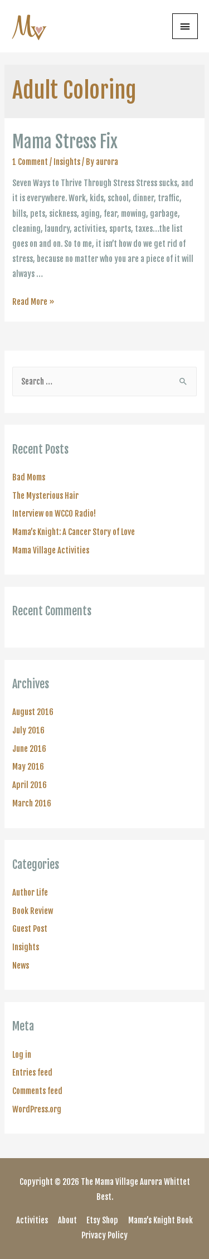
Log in (21, 1054)
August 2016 (33, 712)
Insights (67, 162)
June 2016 (29, 748)
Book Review (32, 911)
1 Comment (30, 162)
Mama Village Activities (50, 550)
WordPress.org (36, 1109)
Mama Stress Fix (65, 142)
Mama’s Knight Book (160, 1220)
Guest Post (29, 928)
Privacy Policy (104, 1235)
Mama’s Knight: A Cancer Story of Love (73, 532)
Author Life (30, 892)
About (67, 1220)
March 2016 (31, 803)
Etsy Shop (102, 1220)
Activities (32, 1220)
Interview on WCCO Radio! (54, 513)
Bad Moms (28, 477)
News (20, 965)
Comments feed (37, 1091)
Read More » (33, 301)
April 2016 (29, 785)
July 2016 (28, 730)
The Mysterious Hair (45, 495)
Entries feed (32, 1072)
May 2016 (28, 766)
